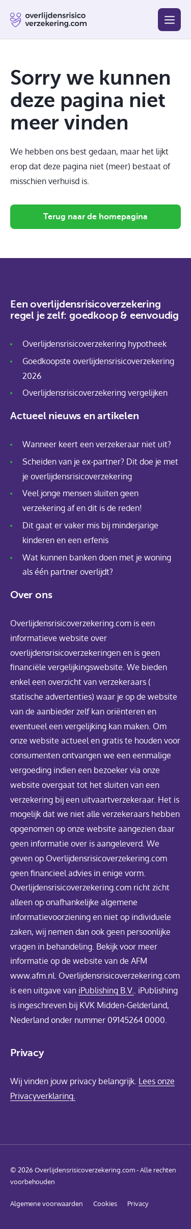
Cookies (105, 1203)
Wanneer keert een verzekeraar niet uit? (96, 444)
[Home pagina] (48, 20)
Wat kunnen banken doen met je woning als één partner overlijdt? (96, 564)
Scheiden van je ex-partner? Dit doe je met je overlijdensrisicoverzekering (100, 468)
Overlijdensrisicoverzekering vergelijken (95, 393)
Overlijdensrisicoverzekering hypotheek (94, 344)
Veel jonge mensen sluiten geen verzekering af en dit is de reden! (82, 500)
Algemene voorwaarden (46, 1203)
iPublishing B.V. (106, 990)
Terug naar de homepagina (95, 217)
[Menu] (169, 19)
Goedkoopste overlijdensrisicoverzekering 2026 (98, 368)
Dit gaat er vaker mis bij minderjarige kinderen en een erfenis (90, 532)
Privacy (137, 1203)
